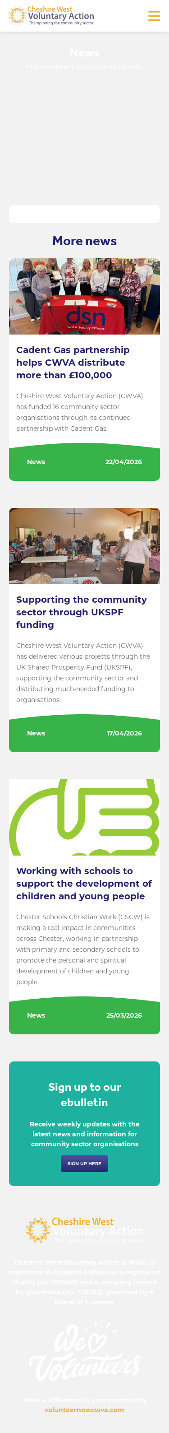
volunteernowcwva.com (84, 1410)
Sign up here (84, 1164)
